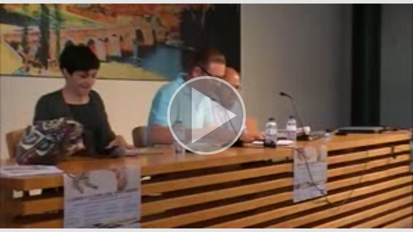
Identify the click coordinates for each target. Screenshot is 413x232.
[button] (206, 116)
